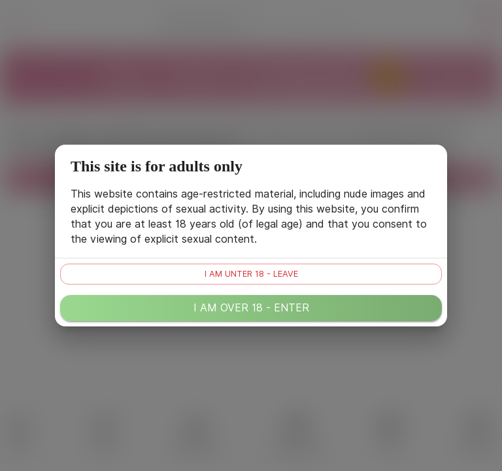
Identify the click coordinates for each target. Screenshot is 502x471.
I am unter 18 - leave (251, 274)
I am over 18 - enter (251, 308)
